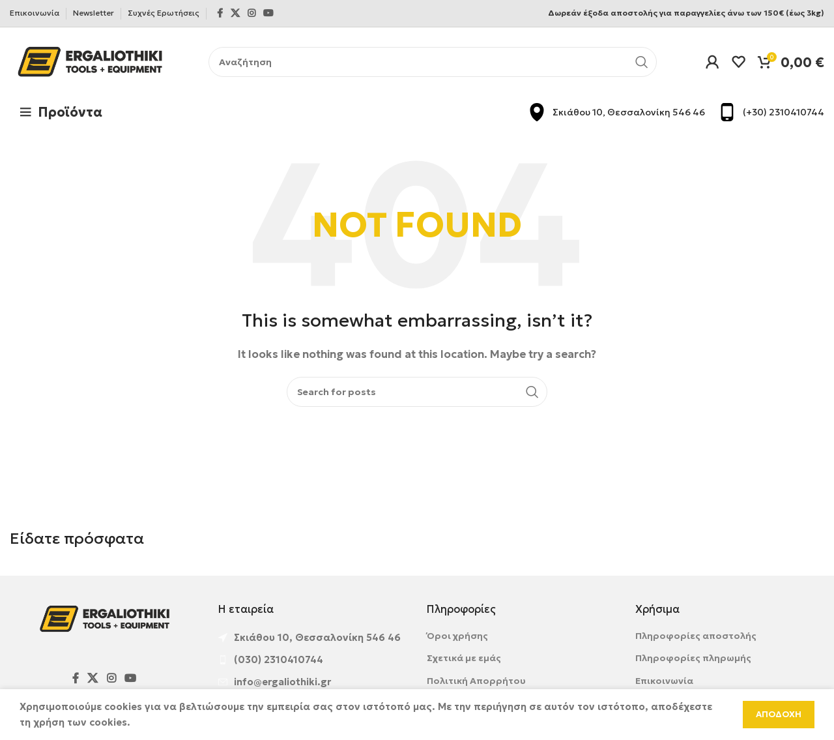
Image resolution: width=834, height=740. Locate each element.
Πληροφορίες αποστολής (695, 636)
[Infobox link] (616, 112)
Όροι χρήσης (457, 636)
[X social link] (235, 13)
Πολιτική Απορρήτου (476, 681)
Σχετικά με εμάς (464, 658)
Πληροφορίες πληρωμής (693, 658)
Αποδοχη (778, 714)
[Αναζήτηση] (432, 62)
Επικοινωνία (664, 681)
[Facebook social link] (220, 13)
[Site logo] (89, 60)
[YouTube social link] (268, 13)
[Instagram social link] (251, 13)
